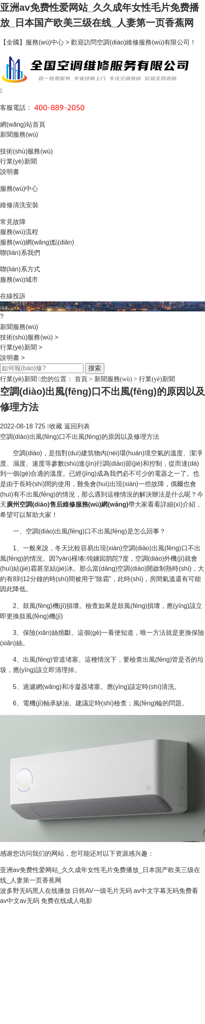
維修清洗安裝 (19, 205)
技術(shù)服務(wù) (26, 151)
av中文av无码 (19, 900)
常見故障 (13, 221)
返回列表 (77, 426)
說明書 (9, 171)
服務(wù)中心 (19, 188)
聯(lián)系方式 (20, 269)
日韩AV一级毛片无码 (102, 890)
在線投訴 (13, 296)
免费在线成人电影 (66, 900)
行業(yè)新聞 (18, 161)
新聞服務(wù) (19, 134)
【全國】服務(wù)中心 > (35, 42)
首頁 (81, 379)
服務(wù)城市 (19, 279)
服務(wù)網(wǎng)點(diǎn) (37, 242)
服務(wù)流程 (19, 231)
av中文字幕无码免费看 (166, 890)
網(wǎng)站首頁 (22, 124)
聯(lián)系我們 (20, 252)
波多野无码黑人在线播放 (35, 890)
